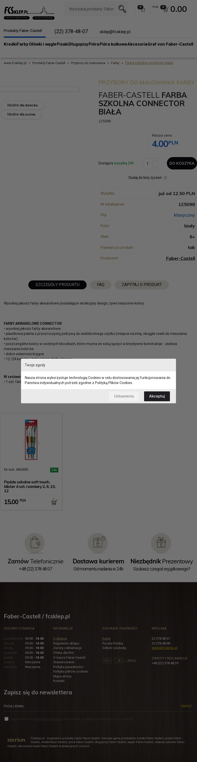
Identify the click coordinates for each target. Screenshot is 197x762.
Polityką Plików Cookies (113, 383)
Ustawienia (123, 396)
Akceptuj (157, 396)
